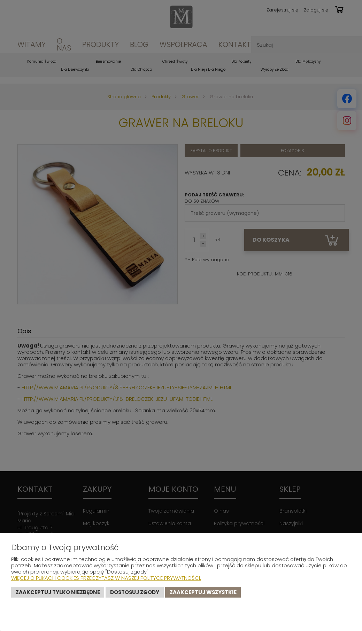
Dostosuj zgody (134, 592)
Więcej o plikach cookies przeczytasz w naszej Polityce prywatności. (106, 578)
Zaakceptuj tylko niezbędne (58, 592)
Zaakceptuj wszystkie (203, 592)
